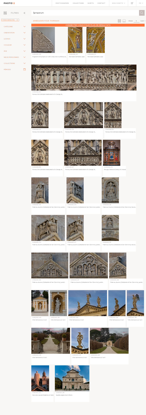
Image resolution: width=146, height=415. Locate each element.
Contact (101, 3)
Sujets (91, 3)
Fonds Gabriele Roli (10, 20)
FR (140, 3)
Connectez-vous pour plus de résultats (88, 25)
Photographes (62, 3)
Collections (78, 3)
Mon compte (117, 3)
